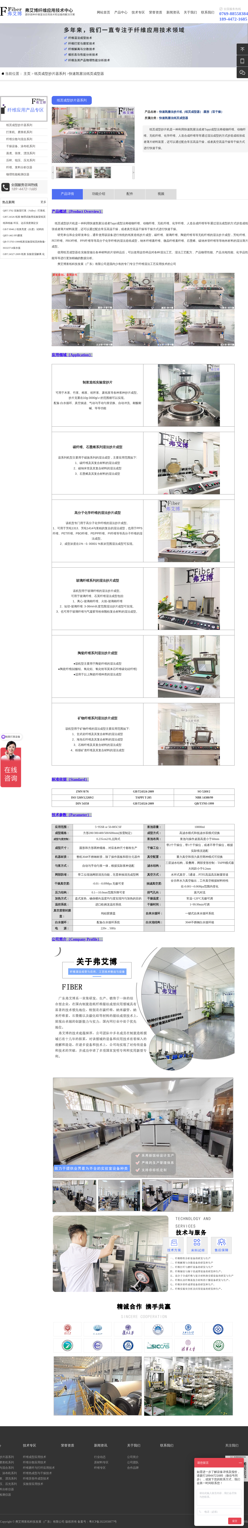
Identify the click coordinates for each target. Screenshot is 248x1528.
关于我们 (190, 12)
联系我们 (207, 12)
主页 (27, 74)
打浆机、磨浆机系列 (19, 132)
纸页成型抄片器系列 (50, 74)
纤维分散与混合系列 (19, 139)
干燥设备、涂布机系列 (20, 146)
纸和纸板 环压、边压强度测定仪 (20, 223)
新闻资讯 (173, 12)
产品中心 (121, 12)
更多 (43, 202)
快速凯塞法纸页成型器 (86, 74)
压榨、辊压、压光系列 (20, 160)
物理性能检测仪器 (17, 174)
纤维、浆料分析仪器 (19, 167)
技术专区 (138, 12)
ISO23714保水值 (11, 247)
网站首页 (103, 12)
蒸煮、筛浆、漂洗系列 (20, 153)
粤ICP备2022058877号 (103, 1521)
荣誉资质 (155, 12)
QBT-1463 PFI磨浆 (13, 235)
